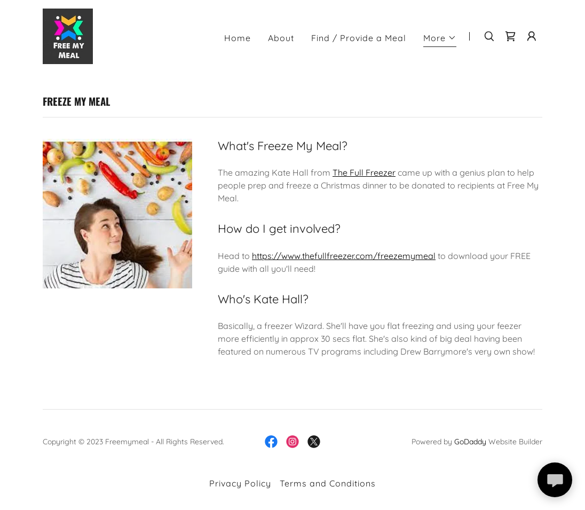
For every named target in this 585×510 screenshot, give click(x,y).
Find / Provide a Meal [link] (358, 38)
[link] (68, 35)
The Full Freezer (364, 172)
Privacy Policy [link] (240, 483)
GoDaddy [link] (470, 441)
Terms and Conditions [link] (328, 483)
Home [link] (237, 38)
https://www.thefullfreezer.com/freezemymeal (344, 255)
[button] (439, 39)
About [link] (281, 38)
